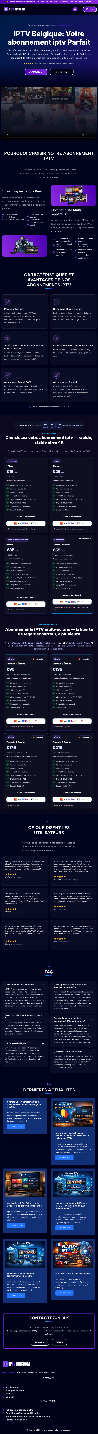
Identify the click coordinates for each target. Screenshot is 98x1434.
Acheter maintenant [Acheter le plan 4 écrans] (26, 793)
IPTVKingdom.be (9, 1372)
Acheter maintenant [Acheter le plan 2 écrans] (26, 714)
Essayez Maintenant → (62, 25)
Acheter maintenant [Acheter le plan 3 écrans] (72, 714)
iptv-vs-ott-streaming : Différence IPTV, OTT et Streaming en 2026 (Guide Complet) (71, 1205)
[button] (75, 9)
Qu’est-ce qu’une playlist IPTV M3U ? (72, 1273)
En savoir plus (16, 1126)
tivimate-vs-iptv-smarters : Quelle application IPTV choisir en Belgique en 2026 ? (24, 1104)
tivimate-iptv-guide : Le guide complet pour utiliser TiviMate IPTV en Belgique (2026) (72, 1135)
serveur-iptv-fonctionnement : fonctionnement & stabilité (21, 1274)
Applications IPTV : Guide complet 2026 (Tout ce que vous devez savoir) (24, 1204)
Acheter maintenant (26, 517)
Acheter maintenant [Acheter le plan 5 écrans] (72, 793)
